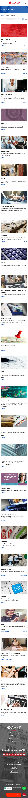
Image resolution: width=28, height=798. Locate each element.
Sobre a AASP (14, 735)
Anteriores (23, 631)
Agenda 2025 (23, 575)
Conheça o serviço (6, 659)
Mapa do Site (19, 784)
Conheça (3, 45)
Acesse (25, 45)
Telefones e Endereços (14, 733)
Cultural (14, 741)
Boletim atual (5, 631)
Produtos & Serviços (14, 738)
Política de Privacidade (9, 784)
